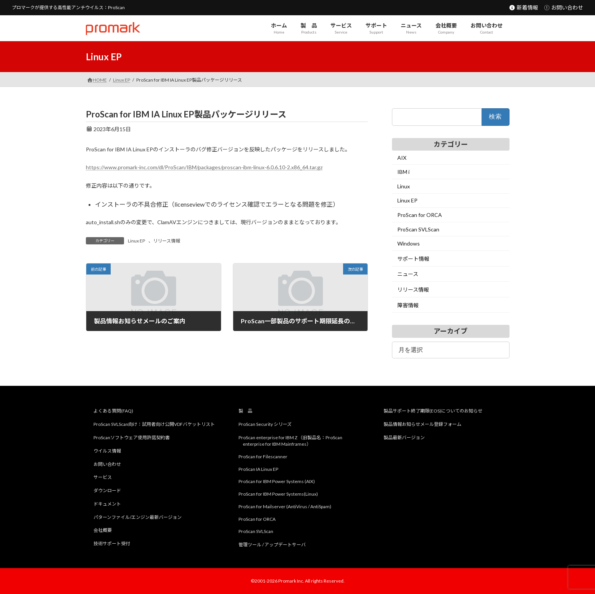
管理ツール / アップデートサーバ (272, 544)
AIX (401, 157)
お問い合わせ (563, 7)
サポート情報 (413, 258)
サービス (103, 477)
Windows (408, 243)
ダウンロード (107, 490)
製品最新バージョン (404, 437)
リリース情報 (166, 241)
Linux (403, 186)
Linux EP (136, 241)
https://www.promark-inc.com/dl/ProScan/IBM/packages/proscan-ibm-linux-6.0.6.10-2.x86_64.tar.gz (204, 167)
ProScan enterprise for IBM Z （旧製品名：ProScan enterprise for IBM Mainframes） (290, 441)
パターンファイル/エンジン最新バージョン (138, 517)
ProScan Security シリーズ (265, 424)
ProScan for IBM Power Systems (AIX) (277, 482)
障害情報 (408, 305)
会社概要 (103, 530)
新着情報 (523, 7)
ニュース (407, 274)
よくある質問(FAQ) (113, 411)
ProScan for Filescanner (263, 456)
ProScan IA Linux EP (258, 469)
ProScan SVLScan (418, 229)
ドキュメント (107, 504)
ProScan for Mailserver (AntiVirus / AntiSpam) (285, 506)
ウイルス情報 (107, 451)
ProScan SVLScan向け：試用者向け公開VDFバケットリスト (154, 424)
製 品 (245, 411)
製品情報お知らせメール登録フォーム (422, 424)
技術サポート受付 (112, 543)
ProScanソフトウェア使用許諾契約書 (132, 437)
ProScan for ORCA (419, 215)
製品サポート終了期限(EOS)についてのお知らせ (433, 411)
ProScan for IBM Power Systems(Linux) (278, 494)
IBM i (403, 172)
